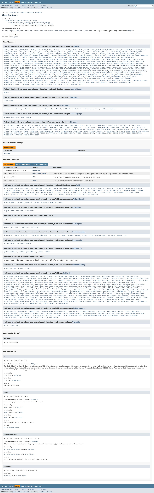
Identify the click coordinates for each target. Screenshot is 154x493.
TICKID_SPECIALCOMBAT (66, 133)
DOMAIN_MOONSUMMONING (57, 65)
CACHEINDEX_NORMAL (136, 51)
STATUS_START (90, 127)
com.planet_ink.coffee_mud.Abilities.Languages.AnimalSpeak (32, 24)
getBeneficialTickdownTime (37, 286)
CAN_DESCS (31, 53)
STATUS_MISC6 (9, 127)
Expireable (48, 31)
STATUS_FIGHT (79, 125)
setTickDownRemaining (23, 301)
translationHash (10, 317)
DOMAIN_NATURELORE (75, 65)
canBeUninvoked (28, 109)
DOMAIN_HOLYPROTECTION (89, 63)
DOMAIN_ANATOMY (25, 55)
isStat (40, 252)
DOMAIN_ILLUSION (106, 63)
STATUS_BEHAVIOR (34, 125)
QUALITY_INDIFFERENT (108, 80)
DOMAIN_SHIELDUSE (10, 69)
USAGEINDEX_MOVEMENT (44, 84)
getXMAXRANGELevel (77, 292)
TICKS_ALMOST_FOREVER (38, 82)
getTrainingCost (116, 190)
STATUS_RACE (53, 127)
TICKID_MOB (77, 131)
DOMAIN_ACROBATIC (122, 53)
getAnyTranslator (10, 313)
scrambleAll (26, 315)
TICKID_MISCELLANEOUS (63, 131)
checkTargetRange (41, 282)
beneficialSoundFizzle (120, 278)
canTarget (7, 190)
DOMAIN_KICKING (136, 63)
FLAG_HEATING (9, 74)
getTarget (41, 288)
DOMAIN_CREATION (28, 59)
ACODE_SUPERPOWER (10, 51)
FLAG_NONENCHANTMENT (134, 74)
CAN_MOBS (58, 53)
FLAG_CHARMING (30, 73)
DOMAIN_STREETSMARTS (68, 69)
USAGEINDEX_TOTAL (76, 84)
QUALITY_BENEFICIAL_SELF (76, 80)
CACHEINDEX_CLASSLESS (83, 51)
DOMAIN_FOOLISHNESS (24, 63)
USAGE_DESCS (65, 82)
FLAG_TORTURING (9, 78)
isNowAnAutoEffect (18, 192)
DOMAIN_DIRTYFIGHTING (12, 61)
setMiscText (50, 315)
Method (26, 8)
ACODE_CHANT (8, 50)
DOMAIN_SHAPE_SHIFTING (136, 67)
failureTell (87, 284)
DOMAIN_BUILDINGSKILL (12, 57)
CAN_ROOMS (67, 53)
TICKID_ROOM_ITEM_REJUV (13, 133)
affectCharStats (24, 268)
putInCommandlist (120, 192)
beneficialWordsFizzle (12, 280)
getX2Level (134, 290)
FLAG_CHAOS (19, 73)
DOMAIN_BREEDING (141, 55)
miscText (77, 109)
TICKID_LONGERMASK (46, 131)
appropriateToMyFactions (62, 188)
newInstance (29, 211)
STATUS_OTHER (42, 127)
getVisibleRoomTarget (110, 290)
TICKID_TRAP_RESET (32, 135)
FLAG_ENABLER (96, 73)
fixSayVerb (136, 311)
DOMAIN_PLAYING (142, 65)
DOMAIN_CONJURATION (95, 57)
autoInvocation (79, 188)
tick (137, 301)
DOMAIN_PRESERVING (26, 67)
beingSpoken (22, 311)
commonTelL (87, 282)
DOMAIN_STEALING (38, 69)
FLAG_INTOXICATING (43, 74)
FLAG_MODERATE (81, 74)
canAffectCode (34, 311)
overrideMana (123, 295)
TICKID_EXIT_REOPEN (102, 129)
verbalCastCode (35, 303)
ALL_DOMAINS (68, 51)
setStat (47, 252)
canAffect (102, 188)
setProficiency (46, 194)
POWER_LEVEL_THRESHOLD (12, 80)
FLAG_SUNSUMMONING (113, 76)
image (17, 235)
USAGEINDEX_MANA (28, 84)
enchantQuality (84, 190)
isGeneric (24, 235)
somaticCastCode (70, 301)
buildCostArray (40, 280)
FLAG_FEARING (107, 73)
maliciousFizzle (24, 295)
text (125, 235)
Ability (5, 31)
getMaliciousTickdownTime (107, 286)
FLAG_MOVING (92, 74)
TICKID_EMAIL (58, 129)
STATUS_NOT (31, 127)
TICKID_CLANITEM (10, 129)
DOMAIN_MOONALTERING (40, 65)
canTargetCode (73, 311)
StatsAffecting (78, 31)
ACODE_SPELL (140, 50)
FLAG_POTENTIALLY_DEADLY (57, 76)
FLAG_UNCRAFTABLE (51, 78)
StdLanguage (76, 114)
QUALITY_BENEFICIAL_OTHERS (54, 80)
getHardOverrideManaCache (69, 286)
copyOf (6, 211)
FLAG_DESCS (54, 73)
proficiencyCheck (105, 192)
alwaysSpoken (9, 117)
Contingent (28, 31)
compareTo (107, 282)
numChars (110, 313)
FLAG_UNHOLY (64, 78)
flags (106, 190)
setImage (111, 235)
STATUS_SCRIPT (78, 127)
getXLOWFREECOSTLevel (60, 292)
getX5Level (18, 292)
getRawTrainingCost (53, 313)
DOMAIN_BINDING (114, 55)
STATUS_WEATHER (102, 127)
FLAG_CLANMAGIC (43, 73)
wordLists (7, 92)
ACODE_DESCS (35, 50)
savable (96, 109)
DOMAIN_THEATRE (83, 69)
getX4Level (8, 292)
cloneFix (52, 282)
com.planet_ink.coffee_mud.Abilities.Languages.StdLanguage (29, 22)
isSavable (25, 227)
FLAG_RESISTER (73, 76)
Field (14, 8)
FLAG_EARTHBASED (66, 73)
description (8, 235)
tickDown (104, 109)
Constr (19, 8)
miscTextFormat (54, 235)
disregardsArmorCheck (12, 284)
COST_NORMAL (85, 53)
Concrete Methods (40, 164)
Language (12, 31)
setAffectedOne (23, 194)
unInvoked (112, 109)
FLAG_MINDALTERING (67, 74)
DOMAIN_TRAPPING (115, 69)
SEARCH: (131, 6)
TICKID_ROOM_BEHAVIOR (140, 131)
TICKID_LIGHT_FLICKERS (12, 131)
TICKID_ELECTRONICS (44, 129)
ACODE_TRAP (48, 51)
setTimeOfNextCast (40, 301)
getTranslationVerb (40, 173)
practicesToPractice (20, 297)
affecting (47, 188)
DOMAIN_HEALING (73, 63)
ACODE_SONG (130, 50)
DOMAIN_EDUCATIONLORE (46, 61)
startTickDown (59, 194)
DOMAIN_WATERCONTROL (37, 71)
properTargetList (70, 297)
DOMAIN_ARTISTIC (100, 55)
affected (7, 109)
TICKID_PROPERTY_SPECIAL (92, 131)
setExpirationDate (24, 243)
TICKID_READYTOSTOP (123, 131)
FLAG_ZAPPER (108, 78)
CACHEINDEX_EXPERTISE (101, 51)
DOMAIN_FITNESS (9, 63)
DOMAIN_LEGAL (9, 65)
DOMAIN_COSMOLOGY (127, 57)
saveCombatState (10, 299)
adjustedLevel (36, 188)
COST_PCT (95, 53)
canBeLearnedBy (47, 311)
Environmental (38, 31)
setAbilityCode (9, 194)
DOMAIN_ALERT (135, 53)
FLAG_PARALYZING (40, 76)
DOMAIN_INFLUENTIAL (121, 63)
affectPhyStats (9, 202)
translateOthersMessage (92, 315)
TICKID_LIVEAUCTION (30, 131)
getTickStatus (64, 290)
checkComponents (10, 282)
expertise (52, 284)
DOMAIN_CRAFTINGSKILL (12, 59)
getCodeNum (53, 286)
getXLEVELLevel (29, 292)
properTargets (84, 297)
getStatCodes (31, 252)
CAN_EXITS (40, 53)
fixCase (120, 311)
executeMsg (111, 311)
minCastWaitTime (60, 295)
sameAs (77, 235)
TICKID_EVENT (70, 129)
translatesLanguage (110, 315)
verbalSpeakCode (62, 303)
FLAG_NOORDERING (10, 76)
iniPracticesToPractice (34, 294)
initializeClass (16, 211)
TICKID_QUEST (109, 131)
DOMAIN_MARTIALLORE (22, 65)
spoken (28, 117)
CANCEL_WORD (20, 117)
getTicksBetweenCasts (49, 290)
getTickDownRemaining (31, 290)
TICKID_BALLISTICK (128, 127)
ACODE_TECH (23, 51)
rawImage (70, 235)
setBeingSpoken (38, 315)
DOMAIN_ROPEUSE (105, 67)
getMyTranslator (25, 313)
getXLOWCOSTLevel (43, 292)
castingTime (39, 190)
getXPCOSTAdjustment (94, 292)
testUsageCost (123, 301)
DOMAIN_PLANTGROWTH (127, 65)
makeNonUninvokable (48, 192)
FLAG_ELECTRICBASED (81, 73)
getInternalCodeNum (88, 286)
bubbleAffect (92, 188)
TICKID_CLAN (140, 127)
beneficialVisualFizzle (140, 278)
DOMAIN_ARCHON (73, 55)
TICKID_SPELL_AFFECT (103, 133)
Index (36, 2)
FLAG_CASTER (8, 73)
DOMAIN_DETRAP (138, 59)
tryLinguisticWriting (39, 317)
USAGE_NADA (113, 82)
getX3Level (144, 290)
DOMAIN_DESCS (126, 59)
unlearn (77, 194)
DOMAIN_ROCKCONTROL (90, 67)
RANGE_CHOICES (23, 82)
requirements (134, 192)
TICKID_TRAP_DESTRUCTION (13, 135)
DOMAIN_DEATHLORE (83, 59)
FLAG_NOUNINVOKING (25, 76)
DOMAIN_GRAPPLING (59, 63)
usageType (94, 194)
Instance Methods (23, 164)
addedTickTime (36, 276)
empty (38, 109)
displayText (101, 311)
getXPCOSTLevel (109, 292)
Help (40, 2)
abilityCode (8, 188)
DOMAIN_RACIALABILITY (57, 67)
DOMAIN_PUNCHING (40, 67)
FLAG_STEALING (86, 76)
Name (63, 235)
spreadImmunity (98, 301)
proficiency (87, 109)
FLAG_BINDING (141, 71)
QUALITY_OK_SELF (10, 82)
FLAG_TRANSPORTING (36, 78)
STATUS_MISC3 (113, 125)
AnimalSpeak (13, 37)
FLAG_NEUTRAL (104, 74)
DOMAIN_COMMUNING (80, 57)
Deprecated (29, 2)
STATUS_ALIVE (21, 125)
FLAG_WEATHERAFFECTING (93, 78)
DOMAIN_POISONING (10, 67)
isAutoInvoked (74, 313)
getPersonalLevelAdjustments (130, 286)
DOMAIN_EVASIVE (123, 61)
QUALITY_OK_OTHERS (140, 80)
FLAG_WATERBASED (77, 78)
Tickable (88, 31)
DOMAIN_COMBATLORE (65, 57)
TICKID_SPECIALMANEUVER (85, 133)
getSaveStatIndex (10, 252)
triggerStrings (23, 317)
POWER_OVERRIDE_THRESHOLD (33, 80)
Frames (24, 5)
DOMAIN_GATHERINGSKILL (42, 63)
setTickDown (8, 301)
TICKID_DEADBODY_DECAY (26, 129)
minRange (43, 235)
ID (33, 177)
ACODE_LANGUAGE (71, 50)
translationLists (56, 202)
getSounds (36, 170)
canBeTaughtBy (136, 188)
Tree (22, 2)
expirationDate (9, 243)
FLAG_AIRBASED (129, 71)
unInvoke (69, 194)
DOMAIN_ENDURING (79, 61)
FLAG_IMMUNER (29, 74)
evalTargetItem (41, 284)
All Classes (42, 5)
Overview (4, 2)
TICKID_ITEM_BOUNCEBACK (139, 129)
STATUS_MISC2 (101, 125)
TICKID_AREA (114, 127)
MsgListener (67, 31)
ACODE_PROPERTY (108, 50)
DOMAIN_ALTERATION (11, 55)
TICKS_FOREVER (54, 82)
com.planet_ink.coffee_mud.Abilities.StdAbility (21, 20)
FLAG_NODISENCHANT (118, 74)
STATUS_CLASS (47, 125)
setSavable (35, 227)
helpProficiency (130, 190)
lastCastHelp (68, 109)
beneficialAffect (103, 278)
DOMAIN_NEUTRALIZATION (92, 65)
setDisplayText (100, 235)
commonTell (77, 282)
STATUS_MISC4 (125, 125)
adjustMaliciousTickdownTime (113, 276)
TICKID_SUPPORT (119, 133)
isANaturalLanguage (32, 202)
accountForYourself (22, 188)
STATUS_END (68, 125)
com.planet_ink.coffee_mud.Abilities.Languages (25, 12)
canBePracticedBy (123, 188)
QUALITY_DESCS (92, 80)
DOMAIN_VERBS (140, 69)
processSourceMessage (12, 315)
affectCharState (10, 268)
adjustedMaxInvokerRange (90, 276)
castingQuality (28, 190)
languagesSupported (89, 313)
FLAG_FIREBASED (120, 73)
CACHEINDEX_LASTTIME (119, 51)
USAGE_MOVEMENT (101, 82)
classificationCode (87, 311)
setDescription (87, 235)
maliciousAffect (10, 295)
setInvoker (34, 194)
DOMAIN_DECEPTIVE (98, 59)
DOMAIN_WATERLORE (53, 71)
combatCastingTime (70, 190)
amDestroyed (16, 109)
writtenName (54, 317)
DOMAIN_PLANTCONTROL (110, 65)
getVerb (20, 202)
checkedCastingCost (53, 190)
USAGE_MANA (90, 82)
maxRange (35, 235)
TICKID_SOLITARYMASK (48, 133)
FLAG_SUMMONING (99, 76)
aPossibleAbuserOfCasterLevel (49, 278)
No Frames (31, 5)
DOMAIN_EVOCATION (137, 61)
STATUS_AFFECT (9, 125)
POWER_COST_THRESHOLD (123, 78)
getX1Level (124, 290)
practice (74, 192)
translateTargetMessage (129, 315)
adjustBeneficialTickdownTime (55, 276)
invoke (140, 190)
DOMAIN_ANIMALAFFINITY (41, 55)
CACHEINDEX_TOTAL (10, 53)
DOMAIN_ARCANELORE (59, 55)
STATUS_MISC (90, 125)
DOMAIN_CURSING (56, 59)
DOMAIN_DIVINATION (29, 61)
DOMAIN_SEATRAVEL (119, 67)
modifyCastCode (95, 295)
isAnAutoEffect (55, 109)
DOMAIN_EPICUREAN (93, 61)
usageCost (85, 194)
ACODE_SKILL (120, 50)
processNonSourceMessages (135, 313)
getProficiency (38, 313)
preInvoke (83, 192)
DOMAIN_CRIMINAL (42, 59)
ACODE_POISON (84, 50)
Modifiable (58, 31)
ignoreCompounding (11, 294)
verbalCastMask (48, 303)
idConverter (8, 100)
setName (119, 235)
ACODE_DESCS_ (47, 50)
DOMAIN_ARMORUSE (86, 55)
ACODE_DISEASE (59, 50)
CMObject (19, 31)
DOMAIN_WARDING (22, 71)
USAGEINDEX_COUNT (125, 82)
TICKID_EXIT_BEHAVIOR (85, 129)
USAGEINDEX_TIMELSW (61, 84)
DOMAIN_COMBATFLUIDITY (47, 57)
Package (10, 2)
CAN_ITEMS (50, 53)
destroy (17, 227)
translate (45, 202)
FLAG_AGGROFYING (116, 71)
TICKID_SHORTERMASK (31, 133)
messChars (102, 313)
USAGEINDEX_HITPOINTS (12, 84)
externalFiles (97, 190)
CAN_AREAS (22, 53)
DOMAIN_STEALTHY (52, 69)
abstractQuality (10, 311)
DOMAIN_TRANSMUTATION (99, 69)
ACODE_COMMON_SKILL (22, 50)
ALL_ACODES (58, 51)
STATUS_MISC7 (20, 127)
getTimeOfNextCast (79, 290)
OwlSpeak (7, 153)
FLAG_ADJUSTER (102, 71)
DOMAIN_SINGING (24, 69)
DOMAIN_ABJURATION (107, 53)
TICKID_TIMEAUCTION (133, 133)
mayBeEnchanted (63, 192)
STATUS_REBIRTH (65, 127)
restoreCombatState (133, 297)
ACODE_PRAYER (96, 50)
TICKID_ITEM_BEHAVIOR (119, 129)
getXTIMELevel (121, 292)
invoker (45, 109)
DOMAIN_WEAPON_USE (69, 71)
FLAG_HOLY (19, 74)
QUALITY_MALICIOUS (124, 80)
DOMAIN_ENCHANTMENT (63, 61)
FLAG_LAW (55, 74)
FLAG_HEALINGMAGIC (134, 73)
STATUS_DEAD (58, 125)
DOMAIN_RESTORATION (74, 67)
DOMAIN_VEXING (9, 71)
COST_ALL (76, 53)
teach (59, 315)
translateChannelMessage (72, 315)
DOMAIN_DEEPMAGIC (113, 59)
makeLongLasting (33, 192)
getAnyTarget (105, 284)
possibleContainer (137, 295)
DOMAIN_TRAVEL (128, 69)
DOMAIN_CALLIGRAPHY (29, 57)
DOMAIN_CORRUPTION (112, 57)
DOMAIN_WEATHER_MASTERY (86, 71)
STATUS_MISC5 (136, 125)
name (34, 180)
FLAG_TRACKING (22, 78)
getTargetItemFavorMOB (110, 288)
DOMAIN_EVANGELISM (109, 61)
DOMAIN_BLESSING (127, 55)
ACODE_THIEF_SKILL (36, 51)
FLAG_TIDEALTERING (129, 76)
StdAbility (64, 105)
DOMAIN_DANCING (69, 59)
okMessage (119, 313)
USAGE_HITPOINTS (78, 82)
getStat (22, 252)
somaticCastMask (84, 301)
